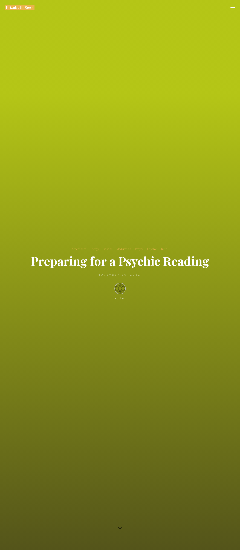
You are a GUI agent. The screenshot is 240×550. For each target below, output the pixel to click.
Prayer (142, 249)
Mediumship (124, 249)
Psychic (156, 249)
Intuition (106, 249)
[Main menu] (230, 8)
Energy (91, 249)
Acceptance (73, 249)
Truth (170, 249)
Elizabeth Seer (22, 8)
